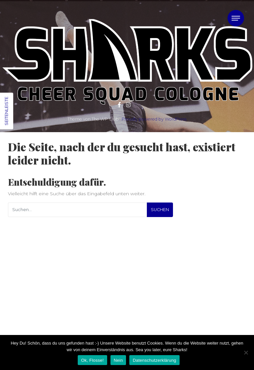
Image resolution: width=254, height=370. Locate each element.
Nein (118, 360)
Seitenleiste (6, 111)
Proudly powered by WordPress (154, 119)
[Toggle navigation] (236, 18)
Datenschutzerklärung (154, 360)
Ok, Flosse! (92, 360)
